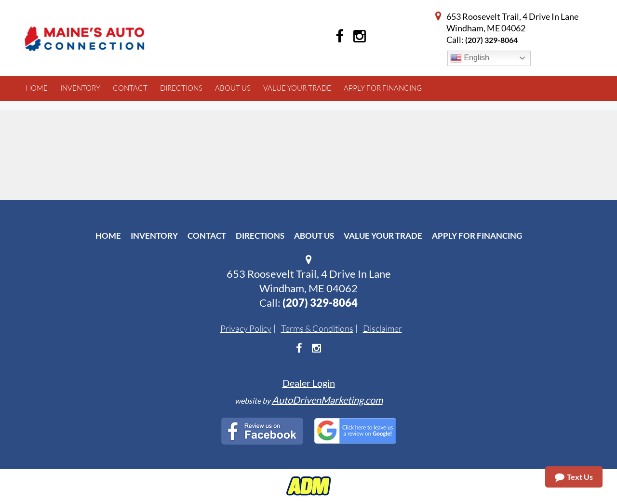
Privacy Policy (245, 328)
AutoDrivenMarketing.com (327, 400)
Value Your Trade (383, 236)
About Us (314, 236)
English (469, 58)
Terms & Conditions (317, 328)
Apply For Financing (477, 236)
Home (108, 236)
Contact (207, 236)
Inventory (154, 236)
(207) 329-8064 (491, 39)
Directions (260, 236)
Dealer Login (308, 383)
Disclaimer (382, 328)
